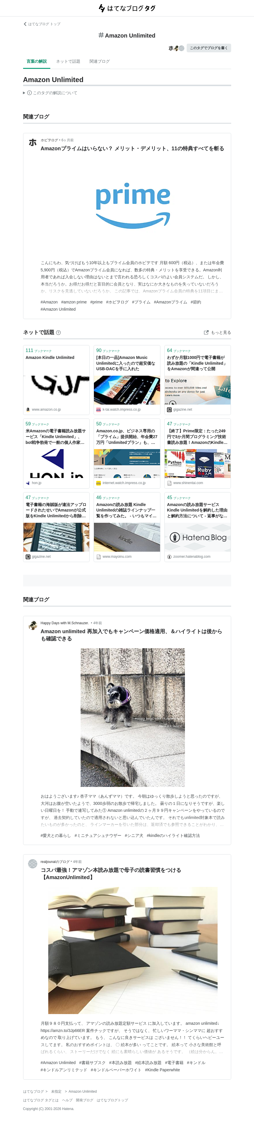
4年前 (97, 623)
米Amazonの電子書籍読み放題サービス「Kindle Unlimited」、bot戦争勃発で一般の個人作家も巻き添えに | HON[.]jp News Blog (56, 437)
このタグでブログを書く (209, 48)
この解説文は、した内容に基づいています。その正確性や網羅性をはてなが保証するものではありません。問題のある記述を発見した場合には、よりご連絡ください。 (50, 94)
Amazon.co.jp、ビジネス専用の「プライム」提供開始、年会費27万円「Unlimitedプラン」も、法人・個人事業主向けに (126, 437)
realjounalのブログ (55, 862)
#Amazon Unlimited (58, 309)
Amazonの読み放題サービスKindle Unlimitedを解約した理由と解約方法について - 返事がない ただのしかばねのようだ (197, 510)
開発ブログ (84, 1100)
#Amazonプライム (170, 302)
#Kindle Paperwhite (162, 1070)
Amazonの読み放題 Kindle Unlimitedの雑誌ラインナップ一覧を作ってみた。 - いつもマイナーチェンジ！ (126, 510)
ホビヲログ (49, 140)
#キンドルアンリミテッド (64, 1070)
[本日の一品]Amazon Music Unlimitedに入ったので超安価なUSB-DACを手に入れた (125, 363)
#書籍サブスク (92, 1062)
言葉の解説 (37, 61)
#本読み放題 (120, 1062)
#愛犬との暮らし (56, 835)
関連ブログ (100, 61)
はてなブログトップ (112, 1100)
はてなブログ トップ (41, 24)
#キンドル (196, 1062)
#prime (96, 302)
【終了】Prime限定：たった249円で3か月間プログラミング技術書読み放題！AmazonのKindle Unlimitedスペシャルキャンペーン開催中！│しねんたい (196, 437)
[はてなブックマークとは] (58, 332)
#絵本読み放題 (148, 1062)
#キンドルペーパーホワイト (116, 1070)
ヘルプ (67, 1100)
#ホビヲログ (117, 302)
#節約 (196, 302)
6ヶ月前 (68, 140)
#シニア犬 (134, 835)
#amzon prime (74, 302)
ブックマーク (39, 350)
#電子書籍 (174, 1062)
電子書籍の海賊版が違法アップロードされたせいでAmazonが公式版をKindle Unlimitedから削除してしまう (56, 510)
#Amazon (49, 302)
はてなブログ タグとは (41, 1100)
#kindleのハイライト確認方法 (173, 835)
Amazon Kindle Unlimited (50, 357)
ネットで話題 (68, 61)
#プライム (141, 302)
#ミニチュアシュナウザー (98, 835)
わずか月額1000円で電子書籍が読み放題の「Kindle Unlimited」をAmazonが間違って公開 (197, 363)
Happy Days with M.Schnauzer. (65, 623)
